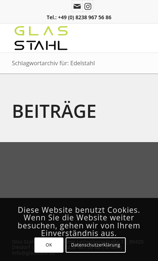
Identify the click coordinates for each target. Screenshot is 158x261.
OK (49, 245)
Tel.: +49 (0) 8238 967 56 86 (79, 17)
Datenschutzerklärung (95, 245)
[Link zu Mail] (77, 6)
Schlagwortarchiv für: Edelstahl (53, 63)
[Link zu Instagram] (88, 6)
